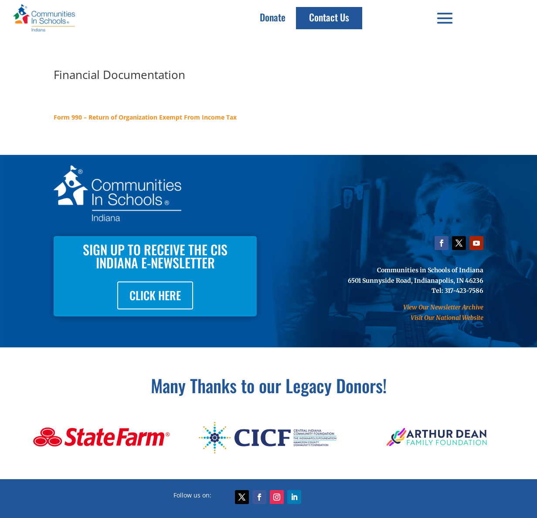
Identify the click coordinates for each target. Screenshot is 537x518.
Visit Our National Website (447, 318)
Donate (272, 17)
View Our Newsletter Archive (443, 307)
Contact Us (329, 17)
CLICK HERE (155, 295)
